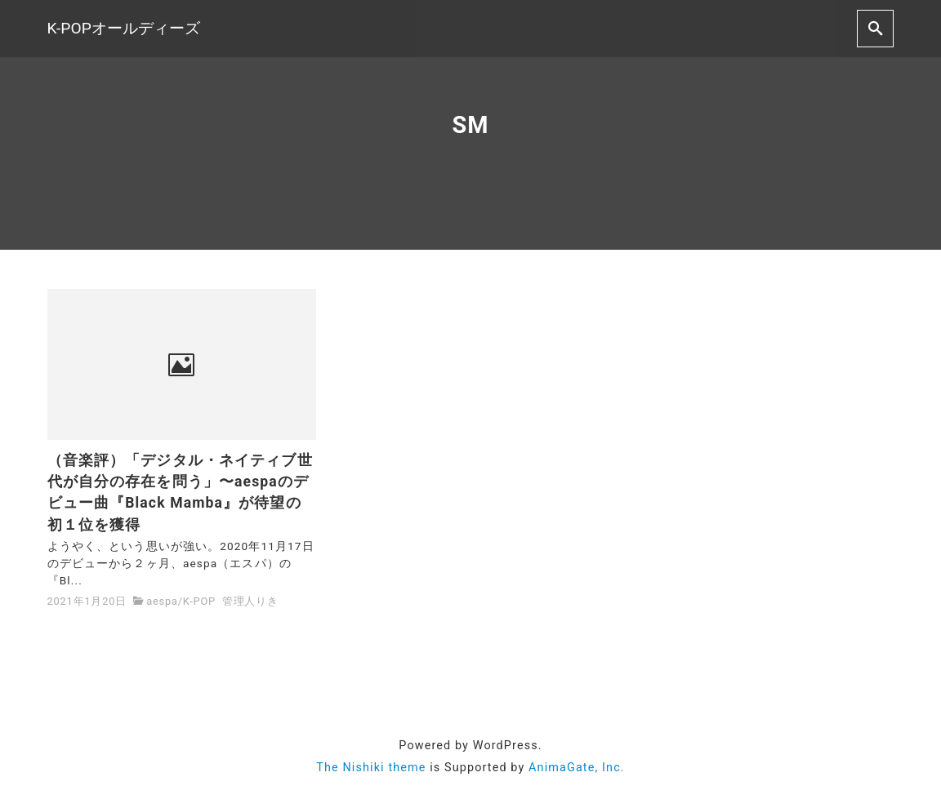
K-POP (199, 601)
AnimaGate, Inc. (576, 768)
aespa (162, 601)
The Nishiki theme (371, 768)
